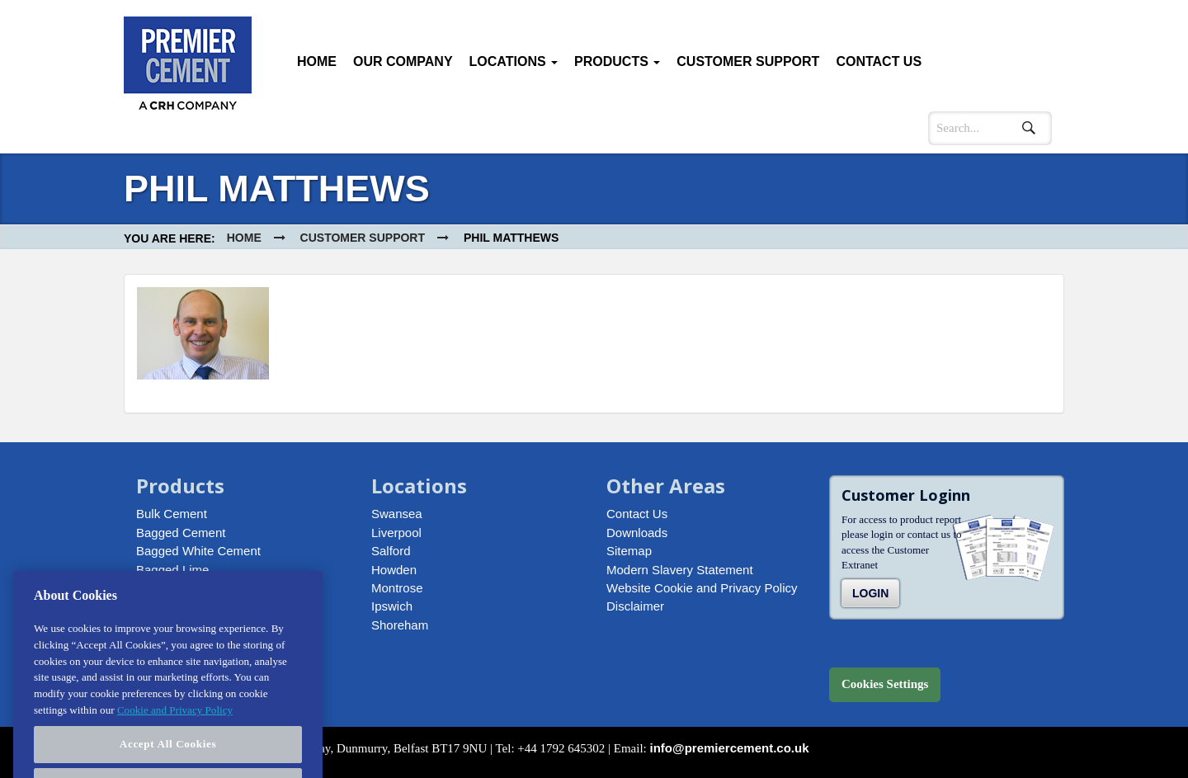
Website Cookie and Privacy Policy (702, 588)
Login (870, 593)
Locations (513, 61)
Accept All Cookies (168, 754)
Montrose (397, 588)
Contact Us (879, 61)
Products (617, 61)
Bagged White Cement (198, 551)
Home (317, 61)
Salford (391, 551)
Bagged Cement (180, 533)
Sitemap (629, 551)
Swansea (396, 514)
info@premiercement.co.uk (729, 748)
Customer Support (747, 61)
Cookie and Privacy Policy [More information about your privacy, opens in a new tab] (175, 720)
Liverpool (396, 533)
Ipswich (391, 606)
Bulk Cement (171, 514)
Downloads (636, 533)
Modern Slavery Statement (679, 570)
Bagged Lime (172, 570)
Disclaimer (635, 606)
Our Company (403, 61)
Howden (394, 570)
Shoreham (399, 625)
